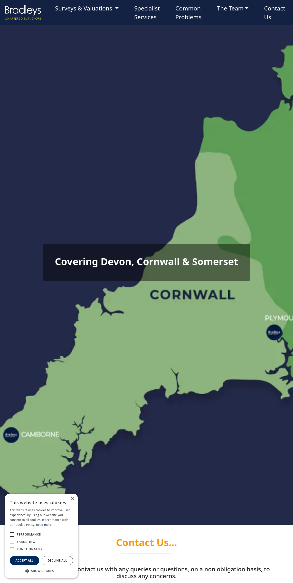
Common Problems (188, 12)
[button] (41, 570)
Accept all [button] (25, 560)
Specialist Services (147, 12)
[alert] (41, 536)
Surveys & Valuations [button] (84, 8)
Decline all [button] (57, 560)
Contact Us (274, 12)
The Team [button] (230, 8)
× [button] (72, 499)
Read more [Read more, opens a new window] (44, 525)
